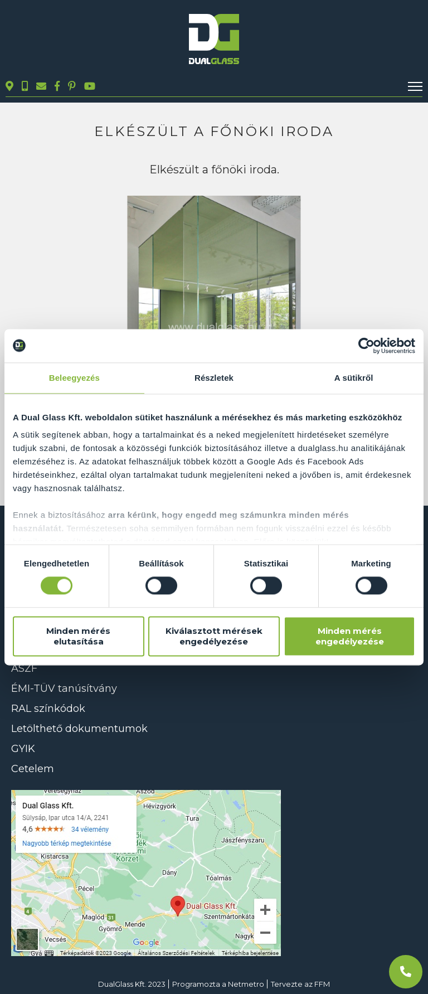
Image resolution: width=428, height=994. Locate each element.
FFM (322, 984)
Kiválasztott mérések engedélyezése (214, 636)
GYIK (23, 749)
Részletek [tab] (214, 377)
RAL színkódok (48, 708)
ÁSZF (24, 668)
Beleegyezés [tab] (74, 377)
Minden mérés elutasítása (78, 636)
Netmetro (246, 984)
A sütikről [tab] (353, 377)
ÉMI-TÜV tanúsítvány (64, 688)
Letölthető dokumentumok (79, 729)
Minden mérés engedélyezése (349, 636)
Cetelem (32, 769)
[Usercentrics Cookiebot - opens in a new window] (366, 345)
